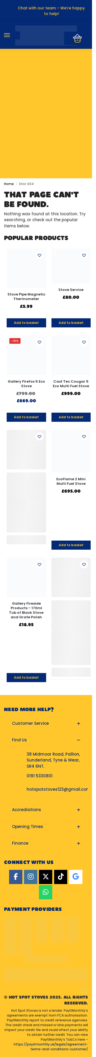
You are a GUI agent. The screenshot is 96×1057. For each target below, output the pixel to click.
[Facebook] (15, 877)
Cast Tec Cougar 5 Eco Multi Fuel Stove (71, 384)
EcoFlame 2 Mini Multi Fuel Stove (71, 481)
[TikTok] (60, 877)
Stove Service (70, 290)
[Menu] (12, 35)
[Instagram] (30, 877)
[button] (46, 723)
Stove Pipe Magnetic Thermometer (26, 296)
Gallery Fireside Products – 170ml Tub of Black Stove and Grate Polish (26, 610)
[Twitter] (45, 877)
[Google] (75, 877)
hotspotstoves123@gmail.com (58, 789)
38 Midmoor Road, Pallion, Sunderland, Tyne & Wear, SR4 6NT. (53, 760)
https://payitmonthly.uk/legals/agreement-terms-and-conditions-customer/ (51, 1046)
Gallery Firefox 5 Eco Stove (26, 384)
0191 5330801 (40, 776)
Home (9, 184)
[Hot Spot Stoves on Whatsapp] (45, 892)
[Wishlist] (39, 255)
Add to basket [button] (26, 322)
